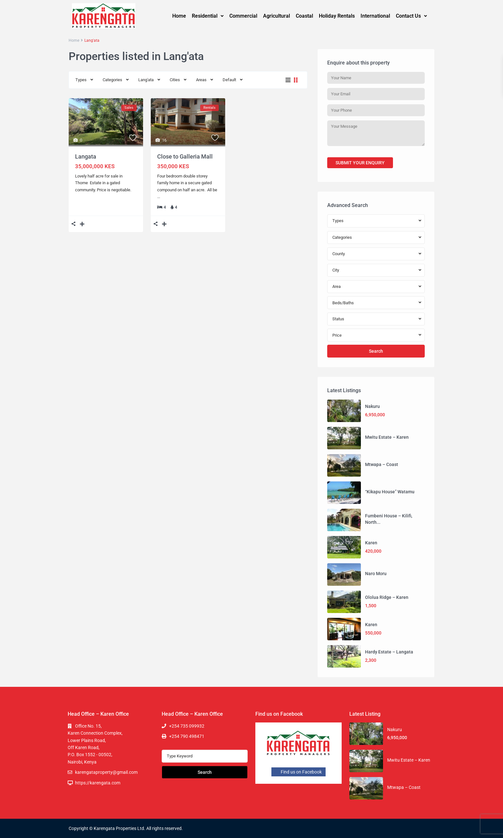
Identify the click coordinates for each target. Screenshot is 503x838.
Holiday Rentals (337, 16)
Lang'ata (146, 79)
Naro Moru (376, 573)
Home (179, 16)
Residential (208, 16)
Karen (371, 542)
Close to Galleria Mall (185, 156)
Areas (201, 79)
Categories (112, 79)
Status (338, 318)
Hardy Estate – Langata (389, 651)
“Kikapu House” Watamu (389, 491)
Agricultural (276, 16)
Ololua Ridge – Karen (386, 597)
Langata (85, 156)
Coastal (304, 16)
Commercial (243, 16)
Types (81, 79)
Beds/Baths (343, 302)
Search (376, 351)
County (338, 253)
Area (336, 286)
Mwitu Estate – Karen (387, 437)
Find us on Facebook (298, 771)
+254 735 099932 (186, 726)
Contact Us (411, 16)
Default (229, 79)
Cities (175, 79)
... (158, 196)
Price (337, 335)
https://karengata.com (97, 782)
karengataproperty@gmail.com (106, 772)
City (335, 270)
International (375, 16)
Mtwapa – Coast (381, 464)
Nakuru (372, 406)
